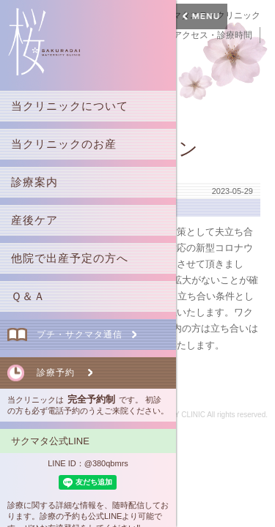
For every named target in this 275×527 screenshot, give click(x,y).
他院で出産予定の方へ (69, 258)
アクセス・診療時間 (212, 35)
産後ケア (34, 220)
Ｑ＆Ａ (28, 296)
